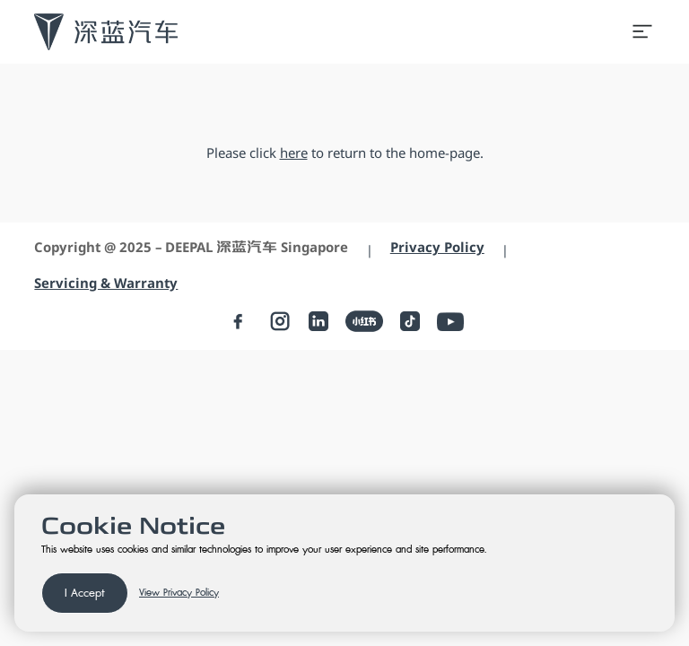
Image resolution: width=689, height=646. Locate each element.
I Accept (85, 593)
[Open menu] (642, 31)
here (294, 153)
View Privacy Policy (179, 593)
